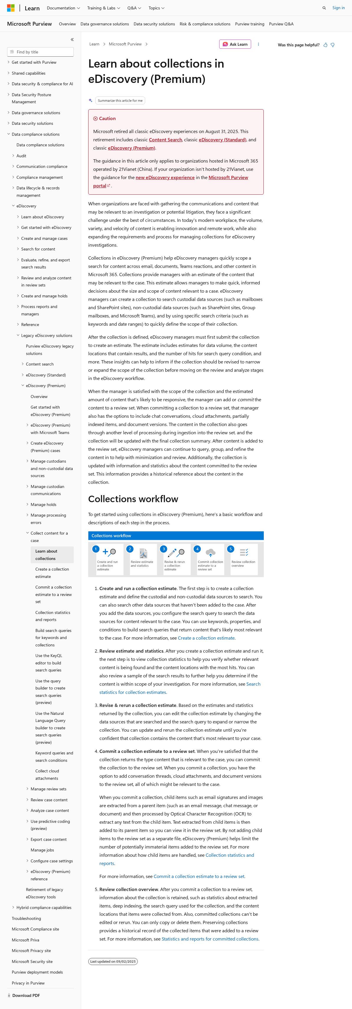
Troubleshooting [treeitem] (26, 904)
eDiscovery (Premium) (131, 148)
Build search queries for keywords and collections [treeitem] (53, 624)
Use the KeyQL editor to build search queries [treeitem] (48, 649)
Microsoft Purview (125, 44)
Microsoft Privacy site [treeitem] (31, 936)
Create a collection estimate (206, 638)
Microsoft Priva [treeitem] (25, 926)
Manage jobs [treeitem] (42, 836)
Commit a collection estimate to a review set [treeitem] (53, 580)
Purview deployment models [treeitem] (37, 958)
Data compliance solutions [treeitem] (40, 131)
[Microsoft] (11, 8)
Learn (94, 44)
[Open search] (324, 8)
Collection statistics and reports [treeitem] (52, 602)
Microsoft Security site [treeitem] (32, 947)
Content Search (165, 139)
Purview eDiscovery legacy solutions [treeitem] (50, 335)
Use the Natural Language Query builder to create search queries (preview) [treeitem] (50, 714)
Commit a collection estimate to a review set (199, 876)
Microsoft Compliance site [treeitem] (35, 915)
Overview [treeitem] (39, 382)
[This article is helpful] (325, 44)
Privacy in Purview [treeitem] (28, 969)
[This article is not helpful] (332, 44)
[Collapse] (72, 39)
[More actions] (258, 44)
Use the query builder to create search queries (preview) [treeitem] (50, 678)
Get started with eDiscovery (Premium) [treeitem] (50, 396)
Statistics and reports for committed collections (210, 939)
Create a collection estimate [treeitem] (52, 558)
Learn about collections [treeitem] (46, 540)
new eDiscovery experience (165, 177)
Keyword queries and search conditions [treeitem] (54, 742)
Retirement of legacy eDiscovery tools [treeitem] (44, 879)
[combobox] (40, 52)
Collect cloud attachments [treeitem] (47, 760)
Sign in (339, 7)
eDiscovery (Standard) (222, 139)
